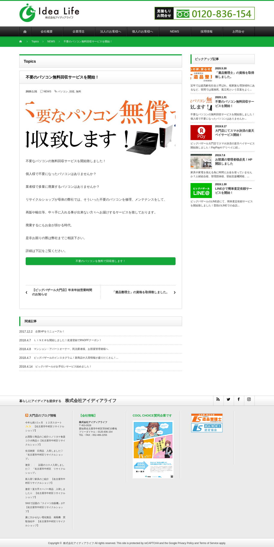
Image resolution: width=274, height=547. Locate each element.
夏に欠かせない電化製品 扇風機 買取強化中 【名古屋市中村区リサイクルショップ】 (45, 520)
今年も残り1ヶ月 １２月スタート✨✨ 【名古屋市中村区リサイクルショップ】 (44, 425)
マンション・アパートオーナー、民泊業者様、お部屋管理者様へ (71, 347)
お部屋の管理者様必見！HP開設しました (233, 161)
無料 (78, 91)
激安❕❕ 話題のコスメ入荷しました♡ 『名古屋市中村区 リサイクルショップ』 (45, 467)
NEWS (47, 91)
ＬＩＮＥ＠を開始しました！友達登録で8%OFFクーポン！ (68, 338)
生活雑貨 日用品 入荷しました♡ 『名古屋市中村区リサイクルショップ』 (45, 453)
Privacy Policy (186, 541)
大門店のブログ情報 (42, 414)
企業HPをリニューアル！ (50, 329)
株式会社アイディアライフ (78, 541)
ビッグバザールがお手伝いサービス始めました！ (63, 365)
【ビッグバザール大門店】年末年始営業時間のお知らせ (62, 291)
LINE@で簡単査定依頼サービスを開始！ (233, 190)
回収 (71, 91)
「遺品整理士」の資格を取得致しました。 (140, 291)
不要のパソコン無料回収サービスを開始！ (234, 103)
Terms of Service (208, 541)
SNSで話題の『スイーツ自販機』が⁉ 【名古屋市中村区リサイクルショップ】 (46, 506)
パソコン (63, 91)
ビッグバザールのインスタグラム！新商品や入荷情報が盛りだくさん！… (76, 356)
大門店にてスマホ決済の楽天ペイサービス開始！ (234, 132)
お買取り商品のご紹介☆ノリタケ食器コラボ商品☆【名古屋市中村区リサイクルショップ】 (45, 439)
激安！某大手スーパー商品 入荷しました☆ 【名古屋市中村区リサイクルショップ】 (45, 491)
